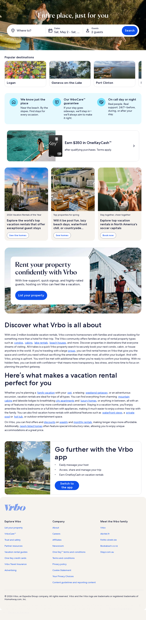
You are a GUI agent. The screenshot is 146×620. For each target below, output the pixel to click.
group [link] (71, 350)
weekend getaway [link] (97, 392)
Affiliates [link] (56, 539)
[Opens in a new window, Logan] (25, 74)
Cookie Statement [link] (61, 570)
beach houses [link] (58, 342)
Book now (108, 235)
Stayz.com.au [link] (107, 552)
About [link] (55, 527)
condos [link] (18, 342)
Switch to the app (67, 485)
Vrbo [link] (103, 527)
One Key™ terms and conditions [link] (68, 552)
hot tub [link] (18, 416)
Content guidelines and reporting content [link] (74, 582)
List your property (31, 295)
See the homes (17, 235)
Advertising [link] (10, 570)
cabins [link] (29, 342)
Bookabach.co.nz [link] (109, 545)
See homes (62, 235)
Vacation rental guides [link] (16, 552)
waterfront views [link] (112, 412)
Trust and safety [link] (13, 539)
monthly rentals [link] (83, 422)
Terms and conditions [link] (63, 558)
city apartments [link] (65, 400)
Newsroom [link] (58, 545)
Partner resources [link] (13, 545)
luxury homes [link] (88, 400)
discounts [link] (49, 422)
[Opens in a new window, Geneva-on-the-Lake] (70, 74)
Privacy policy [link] (59, 564)
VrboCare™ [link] (10, 533)
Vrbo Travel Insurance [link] (16, 564)
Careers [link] (56, 533)
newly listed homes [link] (31, 426)
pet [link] (69, 392)
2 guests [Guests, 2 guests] (97, 32)
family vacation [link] (46, 392)
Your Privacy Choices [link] (63, 576)
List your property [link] (14, 527)
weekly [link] (64, 422)
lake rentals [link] (41, 342)
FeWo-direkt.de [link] (108, 539)
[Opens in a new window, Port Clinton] (114, 74)
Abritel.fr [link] (105, 533)
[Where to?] (27, 30)
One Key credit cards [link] (15, 558)
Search (130, 30)
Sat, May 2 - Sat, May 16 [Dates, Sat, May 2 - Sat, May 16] (68, 32)
